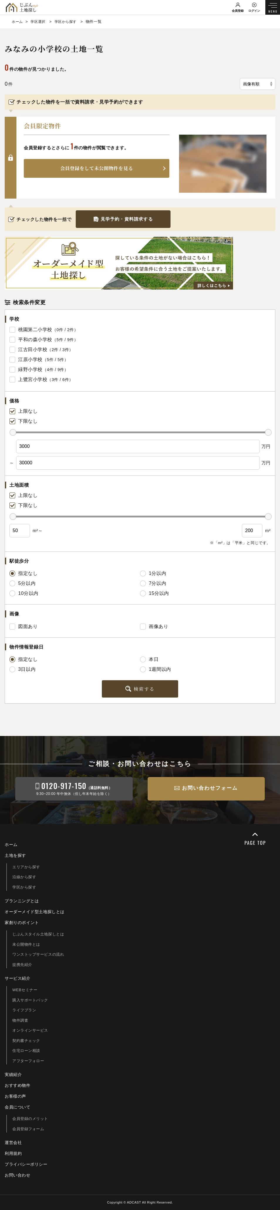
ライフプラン (24, 1010)
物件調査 (20, 1020)
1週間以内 (155, 669)
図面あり (23, 626)
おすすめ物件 (18, 1085)
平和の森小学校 (35, 339)
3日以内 (22, 669)
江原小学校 (30, 359)
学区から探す (24, 887)
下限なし (23, 421)
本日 (149, 659)
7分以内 (153, 583)
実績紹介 (13, 1074)
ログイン (254, 10)
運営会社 (13, 1142)
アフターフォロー (28, 1061)
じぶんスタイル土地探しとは (38, 934)
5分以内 (22, 583)
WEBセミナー (25, 990)
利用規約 (13, 1153)
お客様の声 (15, 1096)
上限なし (23, 411)
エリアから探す (26, 867)
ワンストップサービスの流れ (38, 954)
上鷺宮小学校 (33, 379)
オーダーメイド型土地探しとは (35, 911)
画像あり (154, 626)
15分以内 (154, 593)
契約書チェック (26, 1040)
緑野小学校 (30, 369)
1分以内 (153, 573)
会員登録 (238, 10)
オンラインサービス (30, 1030)
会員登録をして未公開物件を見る (97, 168)
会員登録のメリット (30, 1118)
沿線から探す (24, 877)
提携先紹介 (22, 964)
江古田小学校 (33, 349)
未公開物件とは (26, 944)
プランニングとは (22, 900)
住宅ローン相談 (26, 1050)
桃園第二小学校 (35, 329)
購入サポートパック (30, 1000)
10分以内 (23, 593)
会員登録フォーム (28, 1129)
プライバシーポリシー (26, 1164)
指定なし (23, 573)
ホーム (11, 844)
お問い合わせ (18, 1175)
